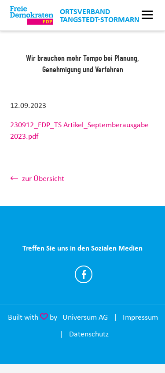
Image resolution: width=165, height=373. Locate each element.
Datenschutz (89, 334)
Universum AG (85, 317)
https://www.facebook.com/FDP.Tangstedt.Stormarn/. (83, 274)
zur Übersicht (43, 178)
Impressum (140, 317)
